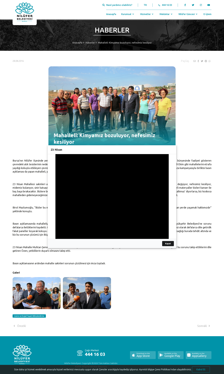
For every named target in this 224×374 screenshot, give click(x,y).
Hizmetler (147, 14)
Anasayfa (111, 14)
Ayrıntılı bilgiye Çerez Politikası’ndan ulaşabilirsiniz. (165, 372)
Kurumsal (128, 14)
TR (145, 5)
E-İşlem (207, 14)
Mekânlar (166, 14)
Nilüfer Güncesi (188, 14)
